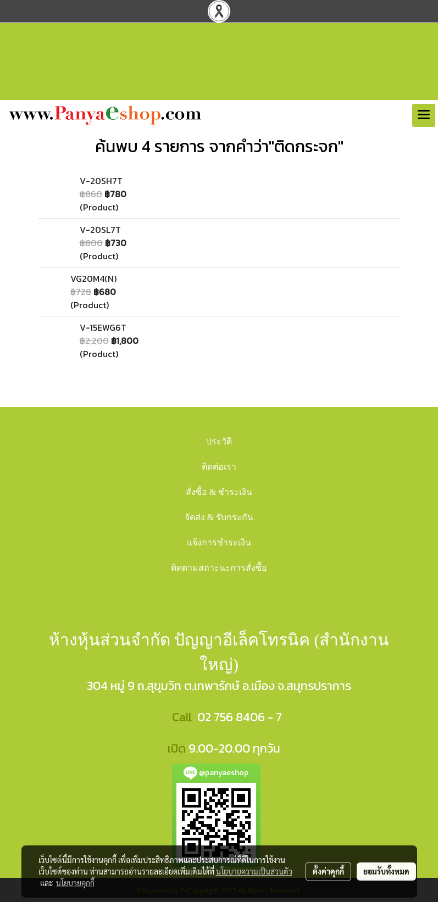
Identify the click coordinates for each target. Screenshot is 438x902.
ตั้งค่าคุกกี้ (328, 871)
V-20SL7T (100, 229)
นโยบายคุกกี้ (75, 883)
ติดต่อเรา (219, 466)
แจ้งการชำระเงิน (219, 542)
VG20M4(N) (93, 278)
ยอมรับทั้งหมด (386, 871)
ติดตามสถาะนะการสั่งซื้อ (219, 567)
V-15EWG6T (103, 327)
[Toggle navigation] (424, 115)
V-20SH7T (101, 180)
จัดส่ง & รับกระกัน (219, 517)
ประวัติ (219, 441)
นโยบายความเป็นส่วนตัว (254, 871)
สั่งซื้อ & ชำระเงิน (219, 492)
